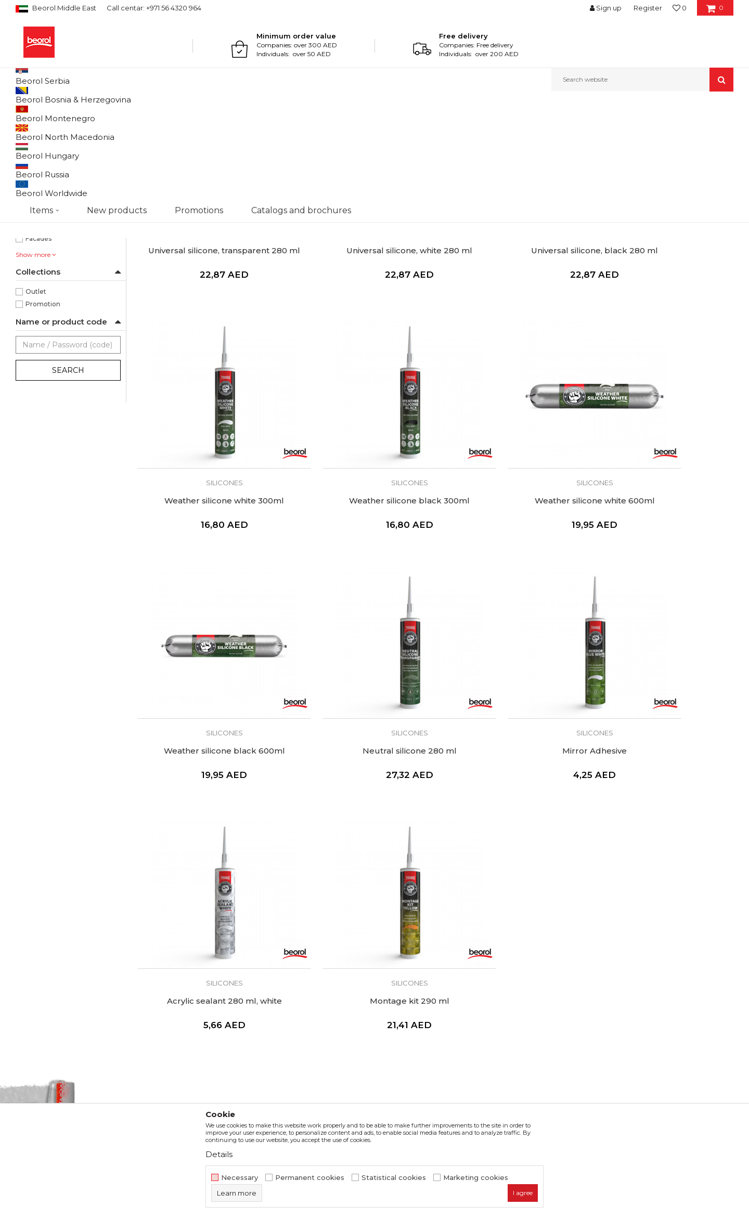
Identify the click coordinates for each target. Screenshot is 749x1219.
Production (218, 962)
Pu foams (35, 168)
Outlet (35, 399)
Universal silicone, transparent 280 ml (207, 329)
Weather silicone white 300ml (662, 324)
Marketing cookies (475, 1178)
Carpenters (43, 308)
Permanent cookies (309, 1178)
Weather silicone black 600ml (511, 541)
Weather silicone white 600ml (359, 541)
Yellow (35, 258)
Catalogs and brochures (240, 977)
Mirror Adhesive (207, 757)
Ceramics (40, 321)
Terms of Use (404, 933)
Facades (38, 345)
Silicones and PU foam (176, 114)
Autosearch (439, 131)
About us (214, 933)
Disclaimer (399, 948)
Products (55, 114)
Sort (479, 131)
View (624, 131)
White (35, 246)
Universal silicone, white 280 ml (359, 324)
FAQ (388, 991)
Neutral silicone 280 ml (663, 541)
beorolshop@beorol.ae (93, 991)
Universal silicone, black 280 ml (510, 324)
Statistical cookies (393, 1178)
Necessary (239, 1178)
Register (648, 8)
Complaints (400, 977)
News (208, 948)
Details (219, 1154)
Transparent (44, 233)
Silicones (34, 156)
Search (68, 477)
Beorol (25, 114)
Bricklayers (42, 296)
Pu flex (31, 181)
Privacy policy (404, 962)
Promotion (42, 411)
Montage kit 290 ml (511, 757)
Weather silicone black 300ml (207, 541)
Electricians (43, 333)
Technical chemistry (106, 114)
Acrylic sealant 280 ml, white (359, 757)
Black (34, 221)
